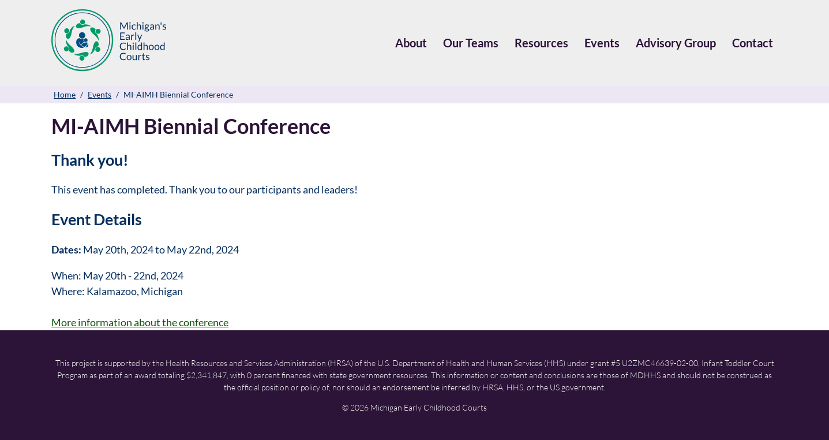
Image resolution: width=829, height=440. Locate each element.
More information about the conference (139, 322)
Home (65, 94)
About (411, 43)
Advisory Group (676, 43)
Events (602, 43)
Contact (752, 43)
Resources (541, 43)
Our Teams (470, 43)
